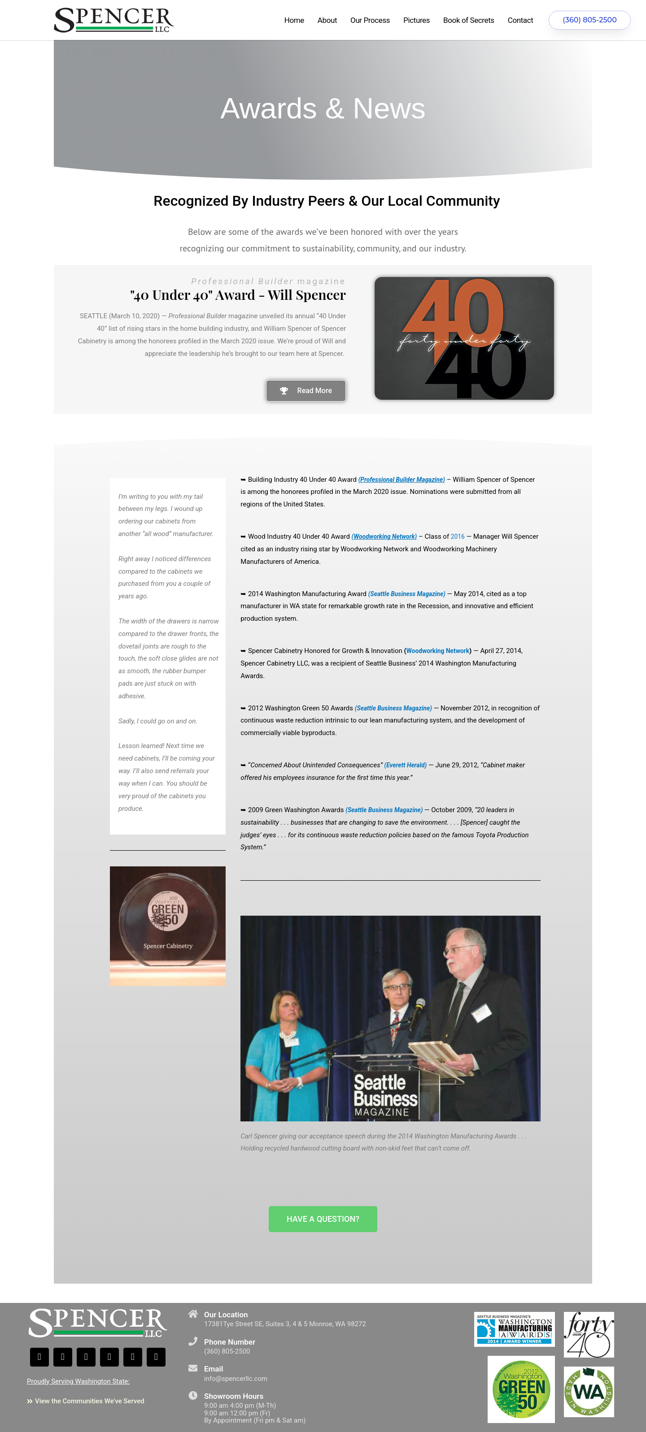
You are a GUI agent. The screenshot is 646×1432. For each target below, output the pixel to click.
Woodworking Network (440, 651)
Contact (520, 20)
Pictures (416, 20)
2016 (464, 536)
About (327, 20)
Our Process (370, 20)
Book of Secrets (468, 20)
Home (294, 20)
